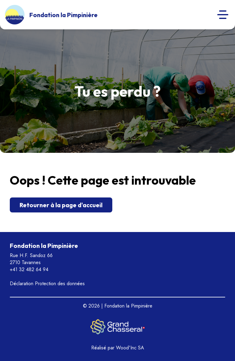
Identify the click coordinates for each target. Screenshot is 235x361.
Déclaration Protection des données (47, 283)
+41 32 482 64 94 (29, 269)
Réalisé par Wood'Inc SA (117, 347)
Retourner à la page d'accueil (61, 205)
